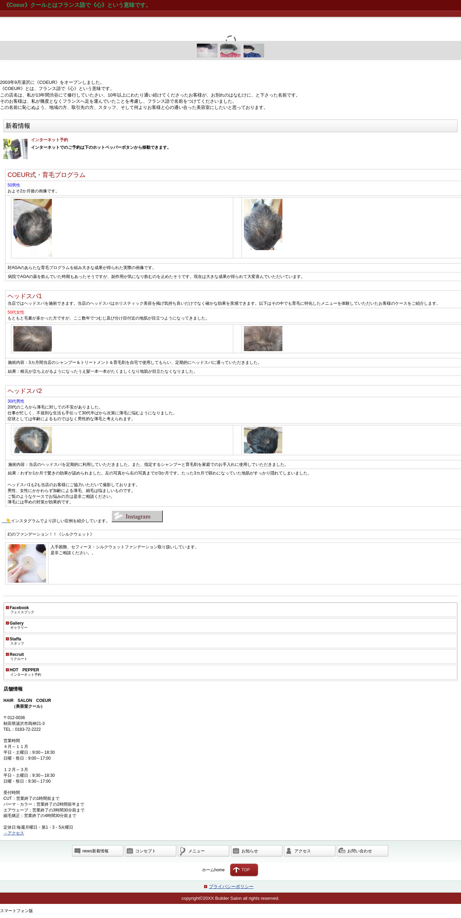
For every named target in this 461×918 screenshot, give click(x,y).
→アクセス (13, 833)
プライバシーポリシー (231, 886)
